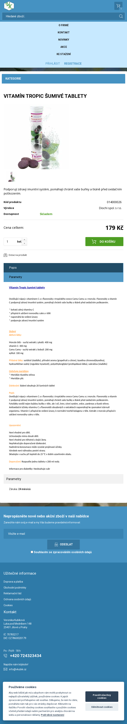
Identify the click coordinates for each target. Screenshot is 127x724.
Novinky (63, 39)
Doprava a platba (13, 581)
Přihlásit (52, 63)
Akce (63, 46)
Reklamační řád (12, 593)
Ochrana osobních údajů (17, 599)
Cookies (8, 605)
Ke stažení (64, 54)
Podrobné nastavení (52, 714)
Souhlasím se (61, 552)
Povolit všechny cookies (102, 696)
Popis (13, 267)
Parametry (15, 277)
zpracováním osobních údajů (72, 552)
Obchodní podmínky (15, 587)
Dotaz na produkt (18, 255)
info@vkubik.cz (17, 669)
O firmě (64, 25)
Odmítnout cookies (102, 707)
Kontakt (64, 32)
